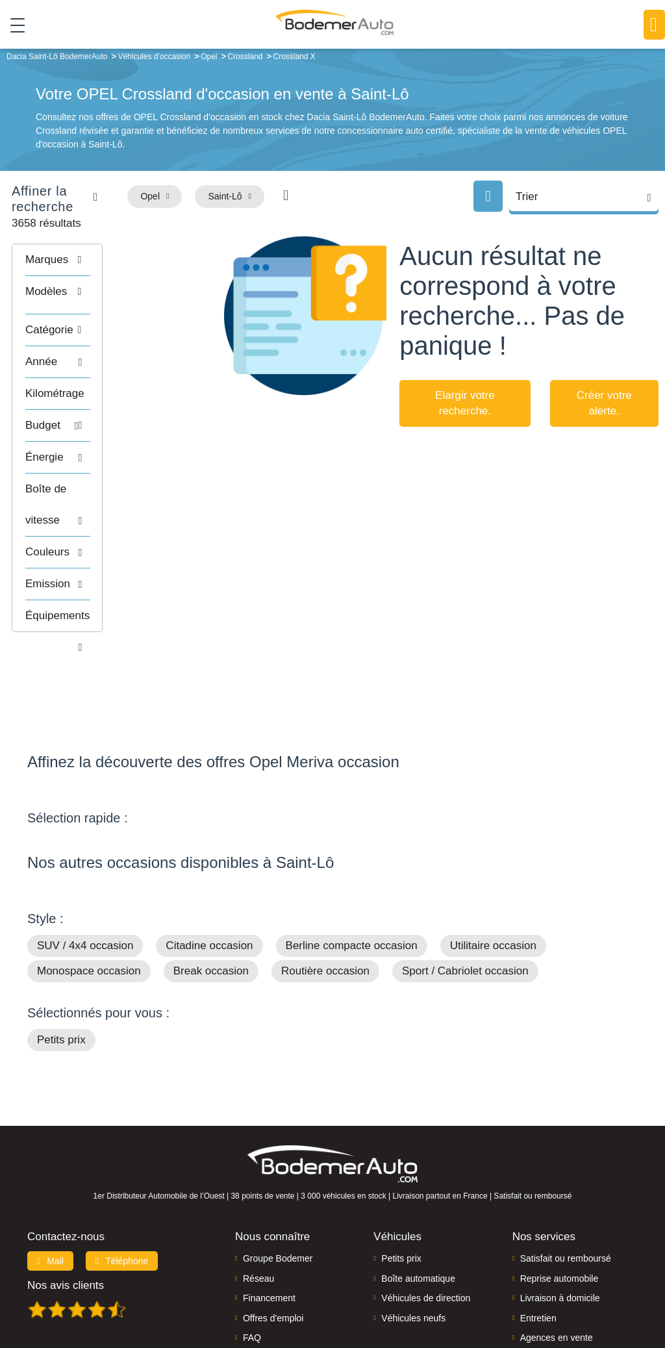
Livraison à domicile (560, 1215)
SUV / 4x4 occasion (85, 863)
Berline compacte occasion (352, 863)
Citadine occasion (209, 863)
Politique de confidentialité (569, 1294)
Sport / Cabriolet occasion (465, 888)
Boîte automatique (418, 1196)
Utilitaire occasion (493, 863)
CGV (635, 1294)
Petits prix (61, 957)
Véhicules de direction (425, 1215)
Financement (269, 1215)
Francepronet (193, 1293)
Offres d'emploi (273, 1235)
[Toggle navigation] (12, 25)
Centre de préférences (361, 1294)
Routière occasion (325, 888)
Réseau (258, 1196)
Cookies (497, 1294)
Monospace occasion (89, 888)
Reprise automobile (559, 1196)
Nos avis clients (65, 1203)
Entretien (538, 1235)
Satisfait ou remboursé (565, 1176)
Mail (50, 1178)
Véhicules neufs (413, 1235)
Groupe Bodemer (277, 1176)
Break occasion (211, 888)
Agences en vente (556, 1255)
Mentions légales (443, 1294)
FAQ (252, 1255)
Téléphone (122, 1178)
